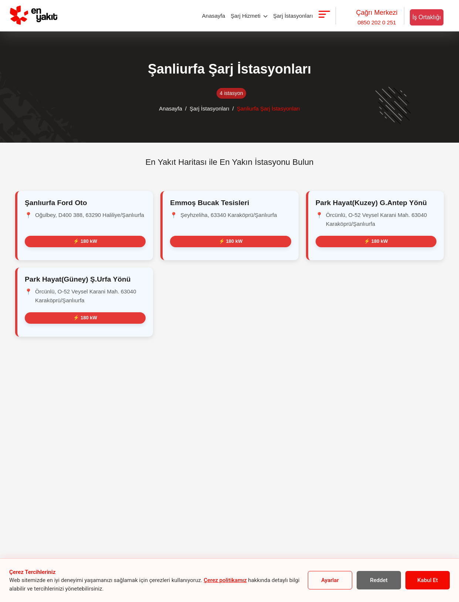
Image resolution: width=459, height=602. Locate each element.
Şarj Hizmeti (249, 16)
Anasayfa (213, 16)
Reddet (378, 580)
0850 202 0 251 (376, 16)
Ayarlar (330, 580)
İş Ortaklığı (426, 17)
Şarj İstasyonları (293, 16)
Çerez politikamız (225, 580)
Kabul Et (427, 580)
